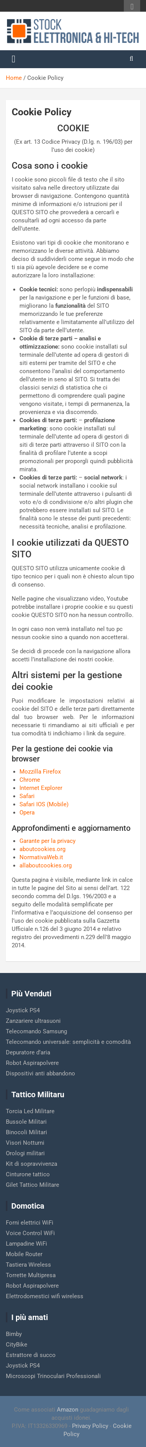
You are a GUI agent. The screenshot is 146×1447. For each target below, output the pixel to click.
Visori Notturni (25, 1142)
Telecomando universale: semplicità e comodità (68, 1041)
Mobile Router (24, 1254)
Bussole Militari (26, 1121)
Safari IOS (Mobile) (44, 804)
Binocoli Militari (26, 1132)
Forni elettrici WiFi (29, 1222)
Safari (27, 796)
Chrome (29, 779)
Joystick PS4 (23, 1010)
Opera (27, 812)
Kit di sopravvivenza (31, 1163)
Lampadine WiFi (26, 1243)
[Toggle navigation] (13, 59)
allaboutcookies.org (45, 865)
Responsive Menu (132, 6)
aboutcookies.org (42, 849)
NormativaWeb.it (41, 857)
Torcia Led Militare (30, 1111)
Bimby (14, 1334)
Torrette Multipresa (31, 1275)
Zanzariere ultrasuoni (33, 1020)
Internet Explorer (40, 787)
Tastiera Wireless (28, 1264)
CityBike (16, 1344)
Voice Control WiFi (30, 1233)
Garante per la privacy (47, 840)
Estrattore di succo (31, 1355)
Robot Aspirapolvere (32, 1062)
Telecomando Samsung (36, 1031)
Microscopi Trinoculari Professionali (53, 1376)
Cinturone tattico (28, 1174)
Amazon (67, 1409)
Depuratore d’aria (28, 1052)
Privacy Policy (90, 1425)
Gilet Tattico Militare (32, 1184)
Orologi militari (25, 1153)
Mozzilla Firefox (40, 771)
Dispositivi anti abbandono (40, 1073)
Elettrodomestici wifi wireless (44, 1296)
